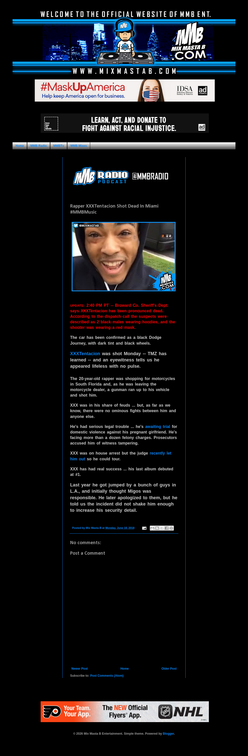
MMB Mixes (78, 146)
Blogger (168, 733)
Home (20, 146)
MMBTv (58, 146)
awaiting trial (157, 426)
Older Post (169, 668)
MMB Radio (38, 146)
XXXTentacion (85, 353)
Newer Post (79, 668)
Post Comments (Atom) (106, 675)
